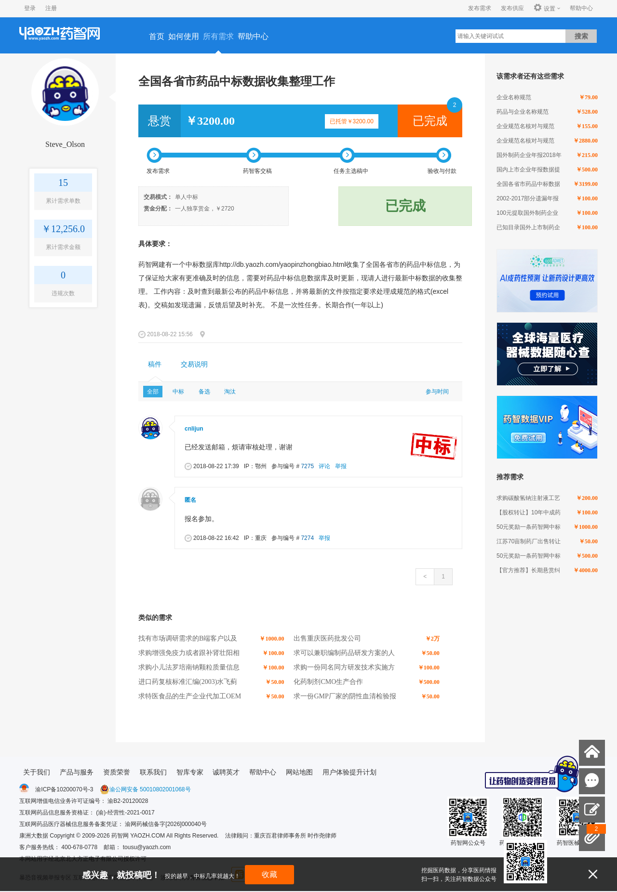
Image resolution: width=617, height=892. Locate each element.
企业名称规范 (513, 97)
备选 (204, 391)
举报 (341, 466)
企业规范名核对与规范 (525, 126)
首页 (156, 36)
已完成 (430, 121)
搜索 (581, 36)
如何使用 (183, 36)
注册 (51, 8)
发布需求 (479, 8)
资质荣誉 (116, 772)
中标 (178, 391)
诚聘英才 (226, 772)
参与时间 (437, 391)
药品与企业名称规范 (522, 111)
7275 (307, 466)
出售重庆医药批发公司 (327, 638)
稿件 (154, 364)
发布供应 (512, 8)
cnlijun (194, 428)
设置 (544, 8)
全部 (153, 391)
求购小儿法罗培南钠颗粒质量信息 (189, 667)
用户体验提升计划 (349, 772)
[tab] (154, 364)
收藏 (269, 874)
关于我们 (36, 772)
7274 (307, 538)
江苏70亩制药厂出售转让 (528, 541)
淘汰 (230, 391)
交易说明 (194, 364)
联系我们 (153, 772)
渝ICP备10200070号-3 (64, 789)
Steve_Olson (65, 144)
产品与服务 (77, 772)
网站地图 (299, 772)
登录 (30, 8)
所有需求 (218, 36)
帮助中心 (581, 8)
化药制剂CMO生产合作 (328, 681)
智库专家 (189, 772)
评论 (324, 466)
